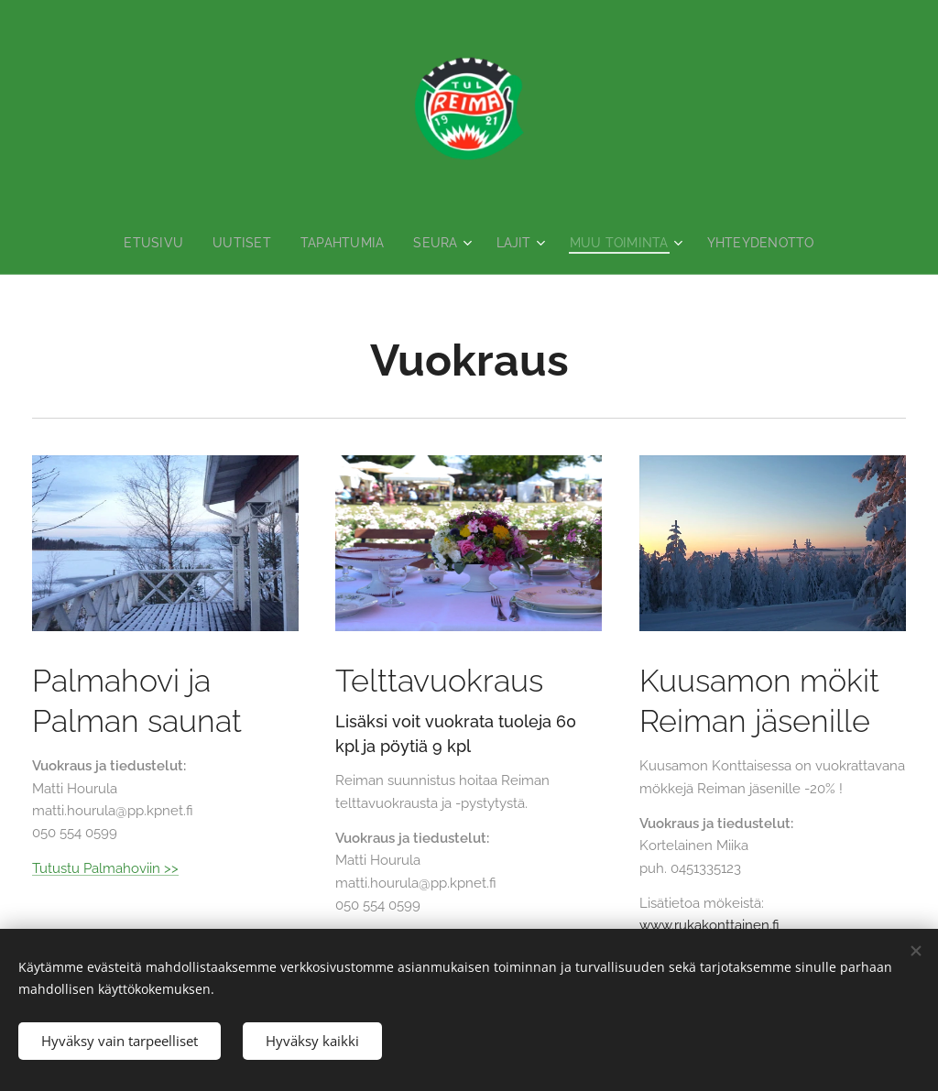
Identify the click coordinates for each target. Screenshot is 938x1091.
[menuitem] (150, 243)
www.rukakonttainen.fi (709, 926)
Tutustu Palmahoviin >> (105, 868)
